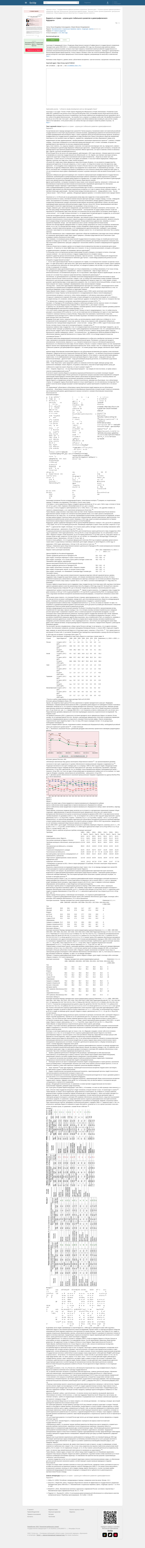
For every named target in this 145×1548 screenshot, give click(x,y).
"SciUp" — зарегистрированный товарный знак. (50, 1535)
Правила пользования (34, 1514)
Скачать (65, 39)
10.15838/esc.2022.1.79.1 (74, 65)
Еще (47, 56)
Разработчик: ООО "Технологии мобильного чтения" (43, 1526)
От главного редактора (59, 31)
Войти (115, 2)
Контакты (30, 1516)
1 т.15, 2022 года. (62, 32)
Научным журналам (54, 1512)
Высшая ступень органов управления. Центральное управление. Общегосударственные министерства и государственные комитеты (83, 12)
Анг (119, 23)
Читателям (51, 1516)
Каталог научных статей (76, 1509)
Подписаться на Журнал (34, 50)
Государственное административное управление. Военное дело (76, 9)
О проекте (30, 1509)
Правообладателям (33, 1512)
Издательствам (53, 1509)
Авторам (51, 1514)
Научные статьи (51, 9)
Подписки (87, 2)
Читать (52, 39)
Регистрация (117, 3)
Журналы (72, 1512)
